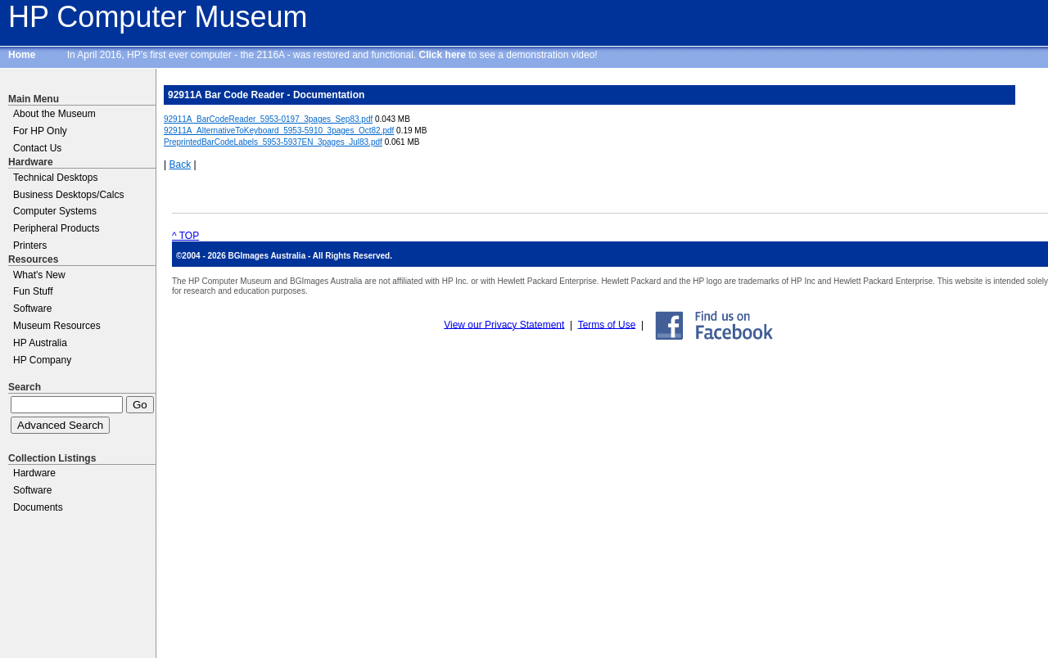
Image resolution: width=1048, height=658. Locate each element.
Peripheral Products (56, 228)
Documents (38, 507)
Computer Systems (55, 211)
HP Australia (40, 343)
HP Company (42, 360)
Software (32, 308)
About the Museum (54, 113)
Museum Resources (57, 325)
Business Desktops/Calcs (68, 195)
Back (180, 164)
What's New (39, 275)
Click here (442, 55)
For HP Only (40, 131)
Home (21, 55)
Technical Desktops (55, 177)
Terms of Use (607, 324)
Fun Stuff (32, 291)
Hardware (34, 473)
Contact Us (37, 148)
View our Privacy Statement (504, 324)
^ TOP (185, 235)
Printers (30, 245)
